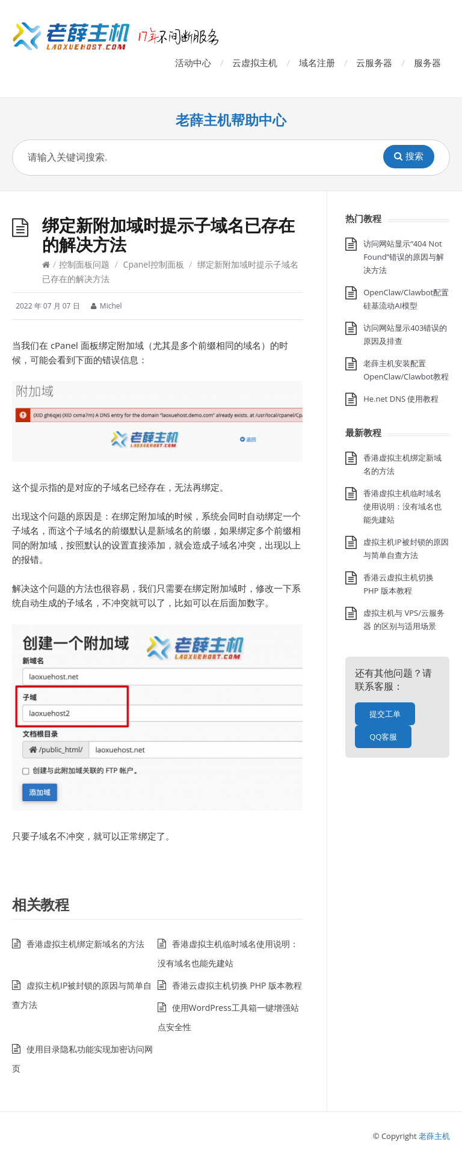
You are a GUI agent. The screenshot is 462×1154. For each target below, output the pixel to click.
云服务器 (374, 63)
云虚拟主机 (254, 63)
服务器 (427, 63)
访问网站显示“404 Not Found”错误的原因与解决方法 (403, 256)
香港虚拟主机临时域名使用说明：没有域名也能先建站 (402, 506)
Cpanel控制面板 (153, 264)
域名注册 (317, 63)
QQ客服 (383, 736)
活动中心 (193, 63)
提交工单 (385, 713)
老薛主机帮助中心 (231, 120)
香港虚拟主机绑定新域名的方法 (85, 944)
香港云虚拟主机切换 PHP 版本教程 (237, 985)
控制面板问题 (84, 264)
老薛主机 (434, 1136)
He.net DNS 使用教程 (401, 398)
